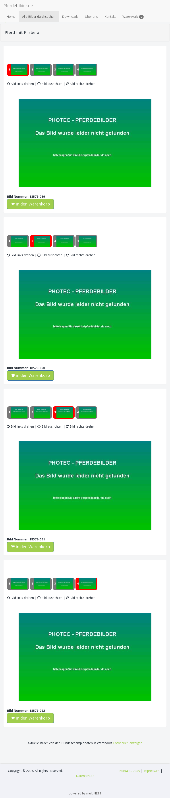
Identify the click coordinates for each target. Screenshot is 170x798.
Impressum (151, 771)
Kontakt (110, 16)
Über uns (91, 16)
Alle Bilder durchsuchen (38, 16)
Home (11, 16)
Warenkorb (133, 16)
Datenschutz (85, 776)
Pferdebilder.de (18, 5)
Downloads (70, 16)
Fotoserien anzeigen (127, 743)
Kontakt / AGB (129, 771)
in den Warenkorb (30, 204)
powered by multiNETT (85, 793)
